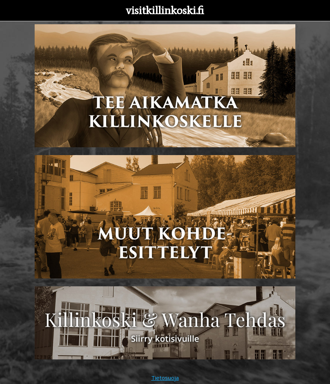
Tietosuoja (165, 377)
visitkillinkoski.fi (165, 10)
